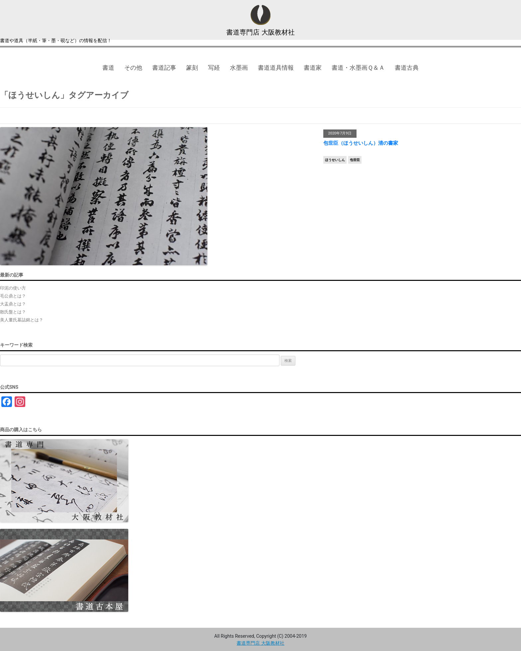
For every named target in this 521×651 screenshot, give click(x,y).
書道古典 (407, 67)
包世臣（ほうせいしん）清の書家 (360, 143)
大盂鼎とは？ (13, 303)
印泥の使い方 (13, 287)
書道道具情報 (276, 67)
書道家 (313, 67)
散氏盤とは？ (13, 311)
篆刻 (192, 67)
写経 (214, 67)
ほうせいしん (335, 160)
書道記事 (164, 67)
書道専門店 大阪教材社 (260, 32)
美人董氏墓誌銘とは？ (21, 319)
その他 (133, 67)
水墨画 (239, 67)
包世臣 (355, 160)
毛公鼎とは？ (13, 295)
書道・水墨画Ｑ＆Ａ (358, 67)
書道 (108, 67)
